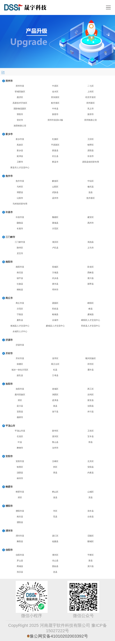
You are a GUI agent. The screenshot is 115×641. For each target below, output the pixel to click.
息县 (55, 572)
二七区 (90, 86)
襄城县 (55, 223)
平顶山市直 (20, 431)
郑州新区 (90, 103)
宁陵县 (20, 314)
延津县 (20, 156)
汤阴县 (20, 472)
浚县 (55, 497)
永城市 (55, 320)
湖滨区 (55, 242)
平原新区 (55, 145)
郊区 (20, 400)
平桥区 (90, 555)
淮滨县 (20, 572)
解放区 (55, 181)
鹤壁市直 (20, 492)
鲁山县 (55, 442)
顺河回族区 (90, 358)
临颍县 (55, 541)
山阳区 (55, 186)
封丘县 (55, 156)
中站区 (90, 181)
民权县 (55, 308)
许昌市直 (20, 217)
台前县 (90, 516)
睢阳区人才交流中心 (90, 320)
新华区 (55, 431)
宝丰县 (90, 436)
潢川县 (90, 566)
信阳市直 (20, 555)
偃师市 (20, 417)
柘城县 (55, 314)
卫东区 (90, 431)
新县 (90, 560)
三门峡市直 (20, 242)
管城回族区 (20, 91)
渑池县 (90, 242)
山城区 (90, 492)
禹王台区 (55, 364)
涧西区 (55, 394)
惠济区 (20, 97)
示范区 (55, 228)
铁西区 (20, 467)
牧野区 (90, 145)
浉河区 (55, 555)
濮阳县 (20, 522)
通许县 (90, 370)
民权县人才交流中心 (90, 326)
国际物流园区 (20, 108)
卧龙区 (90, 267)
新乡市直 (20, 139)
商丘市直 (20, 303)
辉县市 (55, 162)
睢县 (90, 308)
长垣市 (90, 156)
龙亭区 (55, 358)
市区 (55, 511)
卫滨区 (90, 139)
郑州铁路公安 (90, 120)
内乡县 (55, 278)
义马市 (90, 247)
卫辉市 (20, 162)
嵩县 (55, 406)
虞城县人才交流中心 (55, 326)
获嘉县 (55, 150)
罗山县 (20, 560)
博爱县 (20, 192)
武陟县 (55, 192)
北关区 (90, 461)
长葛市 (20, 228)
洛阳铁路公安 (20, 125)
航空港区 (55, 103)
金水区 (55, 91)
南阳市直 (20, 267)
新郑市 (90, 114)
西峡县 (90, 272)
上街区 (90, 91)
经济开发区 (90, 97)
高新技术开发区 (20, 103)
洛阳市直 (20, 389)
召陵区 (90, 536)
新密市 (55, 114)
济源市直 (20, 345)
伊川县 (90, 411)
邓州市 (55, 289)
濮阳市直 (20, 511)
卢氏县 (55, 247)
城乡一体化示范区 (20, 370)
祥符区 (90, 364)
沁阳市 (20, 198)
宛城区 (55, 267)
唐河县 (55, 284)
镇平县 (20, 278)
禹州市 (90, 223)
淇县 (90, 497)
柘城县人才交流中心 (19, 326)
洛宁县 (55, 411)
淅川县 (90, 278)
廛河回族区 (20, 394)
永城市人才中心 (20, 331)
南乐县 (20, 516)
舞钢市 (20, 448)
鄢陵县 (20, 223)
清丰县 (90, 511)
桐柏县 (20, 289)
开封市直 (20, 358)
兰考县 (55, 375)
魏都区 (55, 217)
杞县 (55, 370)
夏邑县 (20, 320)
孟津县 (55, 400)
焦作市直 (20, 181)
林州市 (20, 478)
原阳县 (90, 150)
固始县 (55, 566)
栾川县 (20, 406)
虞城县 (90, 314)
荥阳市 (20, 114)
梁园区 (55, 303)
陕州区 (20, 247)
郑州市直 (20, 86)
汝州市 (55, 448)
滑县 (55, 472)
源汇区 (55, 536)
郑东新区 (55, 97)
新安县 (90, 400)
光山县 (55, 560)
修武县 (90, 186)
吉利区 (90, 394)
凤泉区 (20, 145)
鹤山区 (55, 492)
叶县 (20, 442)
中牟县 (55, 108)
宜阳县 (20, 411)
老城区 (55, 389)
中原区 (55, 86)
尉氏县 (20, 375)
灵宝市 (20, 253)
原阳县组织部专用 (90, 162)
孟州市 (55, 198)
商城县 (20, 566)
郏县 (90, 442)
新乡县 (20, 150)
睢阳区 (90, 303)
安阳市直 (20, 461)
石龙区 (20, 436)
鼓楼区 (20, 364)
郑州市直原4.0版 (55, 120)
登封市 (20, 120)
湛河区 (55, 436)
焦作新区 (90, 198)
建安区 (90, 217)
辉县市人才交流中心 (19, 167)
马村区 (20, 186)
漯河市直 (20, 536)
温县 (90, 192)
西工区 (90, 389)
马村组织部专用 (20, 203)
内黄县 (90, 472)
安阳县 (90, 467)
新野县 (90, 284)
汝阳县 (90, 406)
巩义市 (90, 108)
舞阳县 (20, 541)
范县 (55, 516)
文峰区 (55, 461)
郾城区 (90, 541)
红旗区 (55, 139)
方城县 (55, 272)
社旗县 (20, 284)
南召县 (20, 272)
